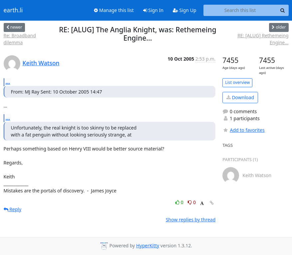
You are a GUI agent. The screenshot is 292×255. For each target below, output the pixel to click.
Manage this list (114, 10)
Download (240, 97)
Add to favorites (243, 130)
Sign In (153, 10)
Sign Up (184, 10)
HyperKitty (147, 245)
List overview (237, 82)
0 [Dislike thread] (192, 202)
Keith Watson (41, 63)
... (8, 82)
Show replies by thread (190, 219)
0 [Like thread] (179, 202)
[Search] (283, 10)
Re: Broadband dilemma (20, 39)
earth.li (13, 10)
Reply (13, 209)
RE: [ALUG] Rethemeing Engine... (262, 39)
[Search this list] (240, 10)
